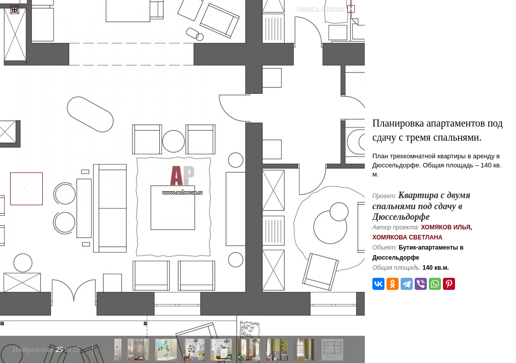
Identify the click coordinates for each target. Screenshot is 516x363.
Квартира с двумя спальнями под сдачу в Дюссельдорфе (421, 206)
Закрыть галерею (320, 8)
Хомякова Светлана (407, 237)
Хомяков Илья (445, 227)
